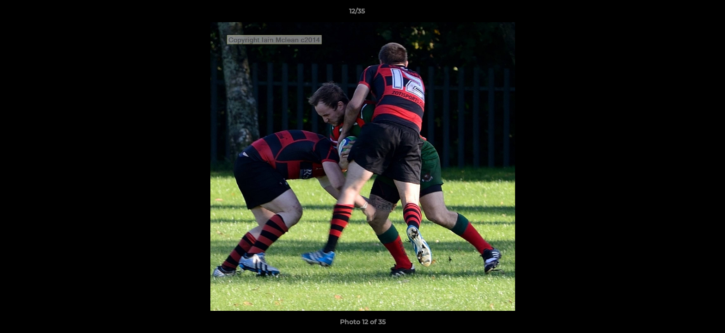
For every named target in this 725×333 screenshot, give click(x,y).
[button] (686, 13)
